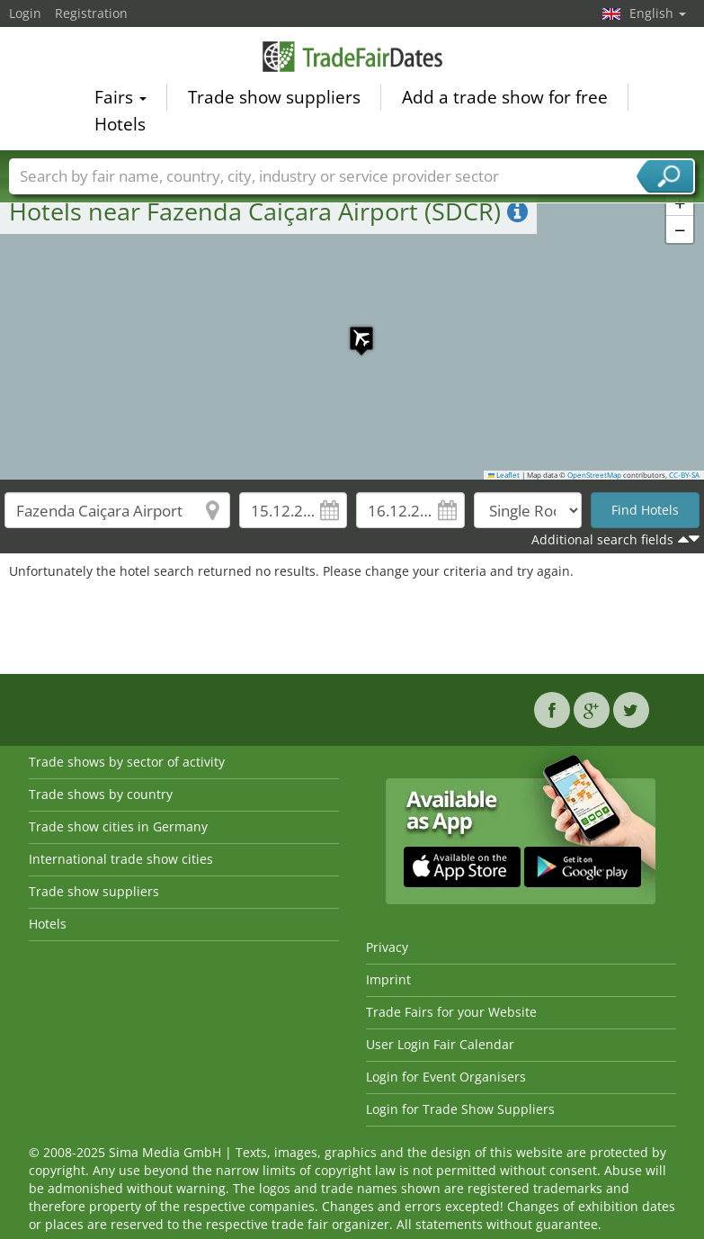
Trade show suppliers (274, 99)
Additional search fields (602, 539)
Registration (91, 13)
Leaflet (504, 475)
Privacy (387, 947)
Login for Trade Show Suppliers (460, 1109)
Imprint (388, 979)
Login (25, 13)
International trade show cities (121, 858)
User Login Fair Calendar (440, 1044)
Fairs (120, 99)
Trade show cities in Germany (118, 826)
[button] (352, 329)
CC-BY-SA (684, 475)
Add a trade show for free (505, 99)
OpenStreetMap (594, 475)
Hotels (120, 126)
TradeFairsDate (352, 58)
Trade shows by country (101, 794)
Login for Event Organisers (446, 1076)
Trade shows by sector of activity (127, 761)
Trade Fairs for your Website (451, 1011)
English (657, 13)
